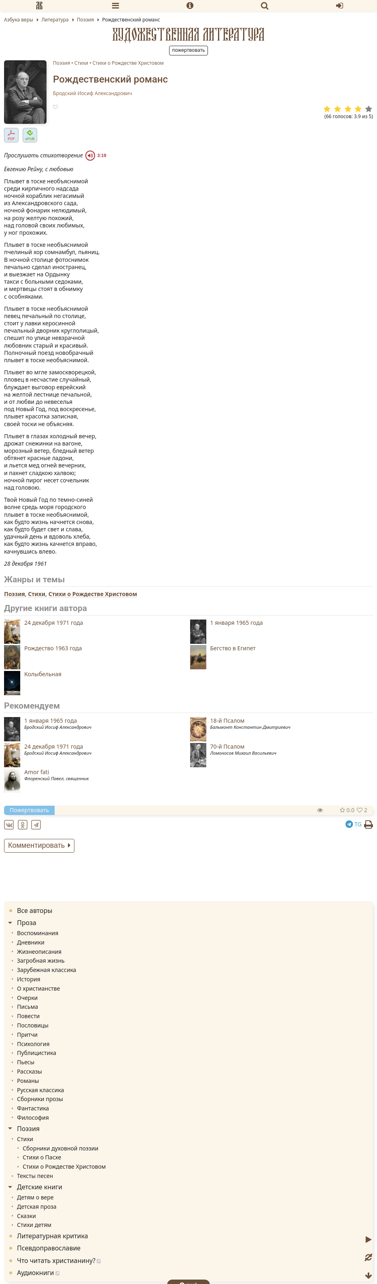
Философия (33, 1117)
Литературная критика (52, 1235)
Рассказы (29, 1071)
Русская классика (40, 1090)
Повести (28, 1016)
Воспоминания (37, 933)
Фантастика (33, 1108)
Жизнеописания (39, 951)
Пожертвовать (188, 50)
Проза (26, 922)
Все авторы (34, 910)
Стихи (81, 62)
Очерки (27, 998)
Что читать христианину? (56, 1260)
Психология (33, 1044)
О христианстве (38, 988)
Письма (27, 1006)
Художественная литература (188, 34)
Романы (28, 1081)
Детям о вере (35, 1197)
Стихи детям (34, 1225)
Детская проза (37, 1206)
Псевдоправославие (48, 1248)
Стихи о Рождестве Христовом (128, 62)
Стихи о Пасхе (42, 1157)
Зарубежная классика (46, 970)
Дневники (30, 942)
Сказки (26, 1216)
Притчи (27, 1034)
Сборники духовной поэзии (60, 1148)
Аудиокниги (35, 1272)
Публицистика (36, 1053)
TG (353, 824)
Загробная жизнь (41, 960)
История (28, 979)
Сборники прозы (40, 1099)
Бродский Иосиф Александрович (92, 94)
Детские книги (39, 1186)
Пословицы (33, 1025)
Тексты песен (35, 1176)
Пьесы (25, 1062)
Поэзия (61, 62)
